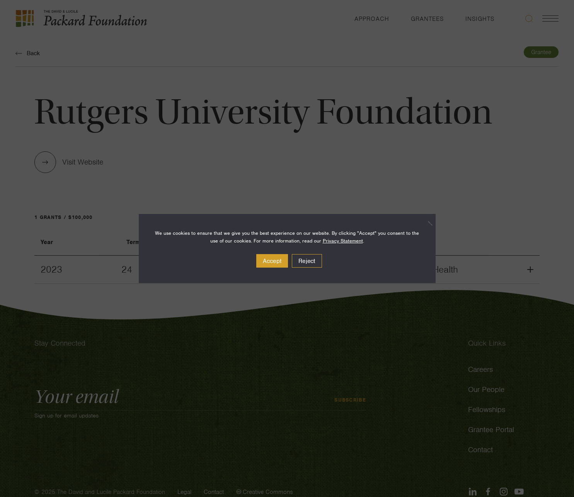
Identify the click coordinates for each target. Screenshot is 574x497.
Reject (306, 261)
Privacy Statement (343, 240)
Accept (272, 261)
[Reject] (426, 223)
